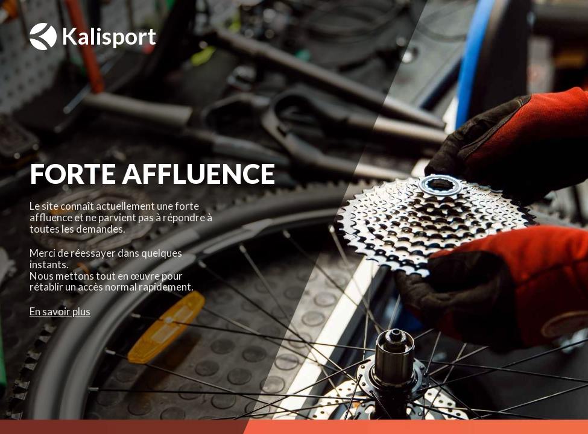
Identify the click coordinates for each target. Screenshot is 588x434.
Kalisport (93, 36)
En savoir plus (60, 311)
